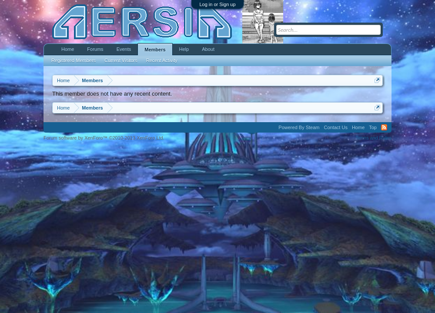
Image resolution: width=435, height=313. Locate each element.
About (208, 49)
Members (154, 49)
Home (67, 49)
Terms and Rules (373, 137)
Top (373, 127)
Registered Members (73, 60)
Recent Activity (161, 60)
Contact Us (335, 127)
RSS (384, 127)
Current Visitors (120, 60)
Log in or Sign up (217, 4)
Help (184, 49)
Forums (95, 49)
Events (124, 49)
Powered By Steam (298, 127)
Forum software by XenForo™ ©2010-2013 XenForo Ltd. (104, 137)
